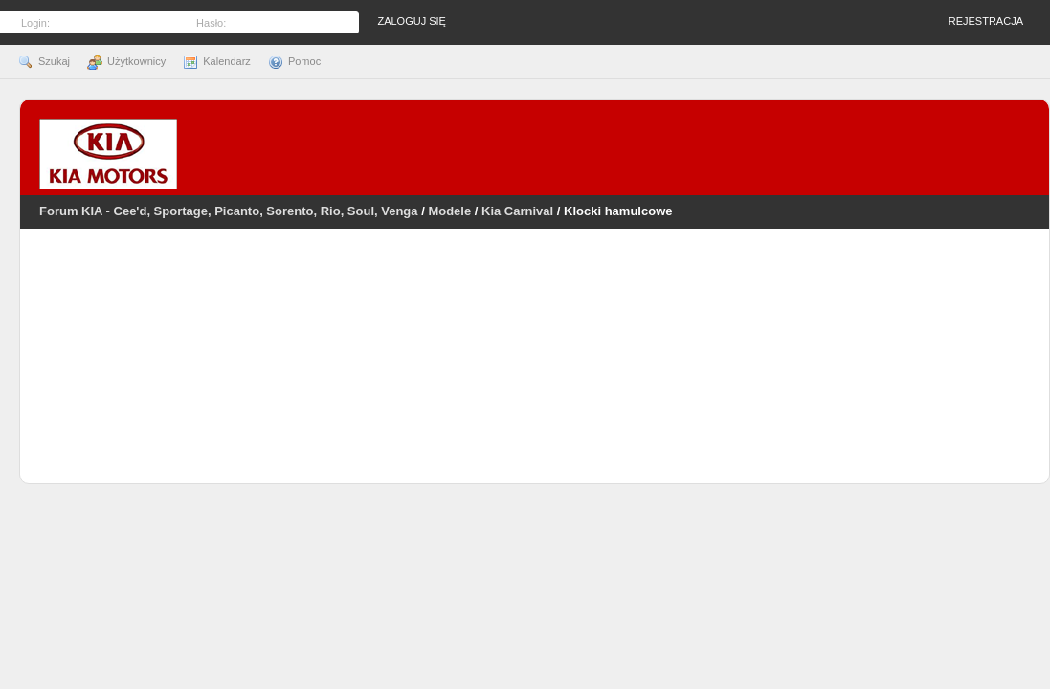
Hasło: (211, 23)
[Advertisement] (535, 368)
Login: (35, 23)
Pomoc (294, 61)
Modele (449, 211)
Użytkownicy (126, 61)
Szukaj (44, 61)
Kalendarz (217, 61)
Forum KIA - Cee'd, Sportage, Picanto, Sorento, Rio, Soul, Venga (228, 211)
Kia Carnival (517, 211)
